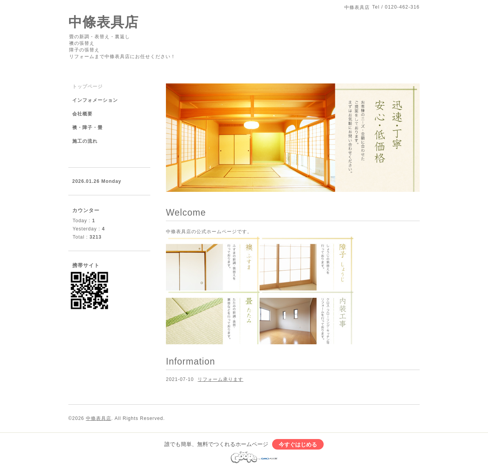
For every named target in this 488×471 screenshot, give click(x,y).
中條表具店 (103, 22)
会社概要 (82, 114)
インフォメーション (95, 100)
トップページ (87, 86)
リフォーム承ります (220, 379)
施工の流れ (85, 141)
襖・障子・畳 (87, 127)
